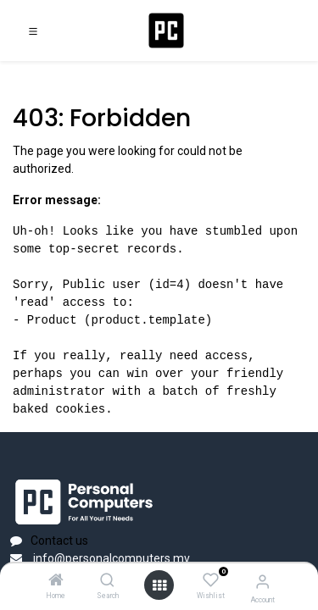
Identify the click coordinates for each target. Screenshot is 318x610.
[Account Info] (262, 581)
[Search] (107, 581)
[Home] (56, 581)
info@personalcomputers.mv (110, 558)
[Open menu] (159, 585)
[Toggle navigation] (33, 30)
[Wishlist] (211, 580)
